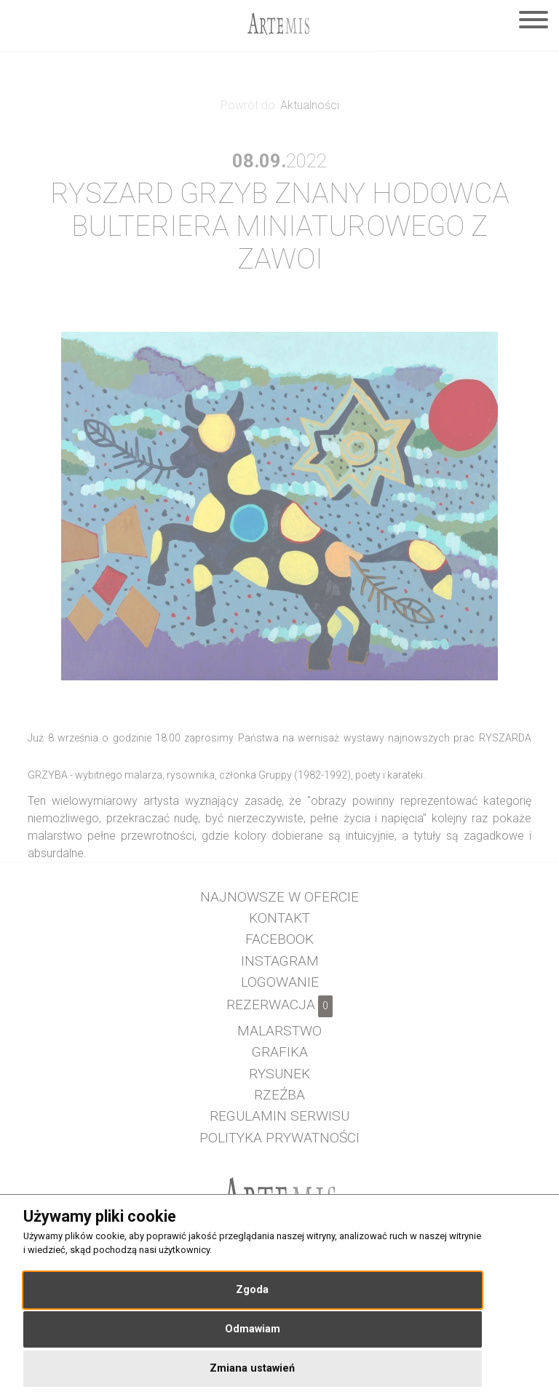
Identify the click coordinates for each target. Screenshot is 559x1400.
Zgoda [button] (252, 1290)
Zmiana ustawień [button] (252, 1368)
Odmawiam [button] (252, 1329)
